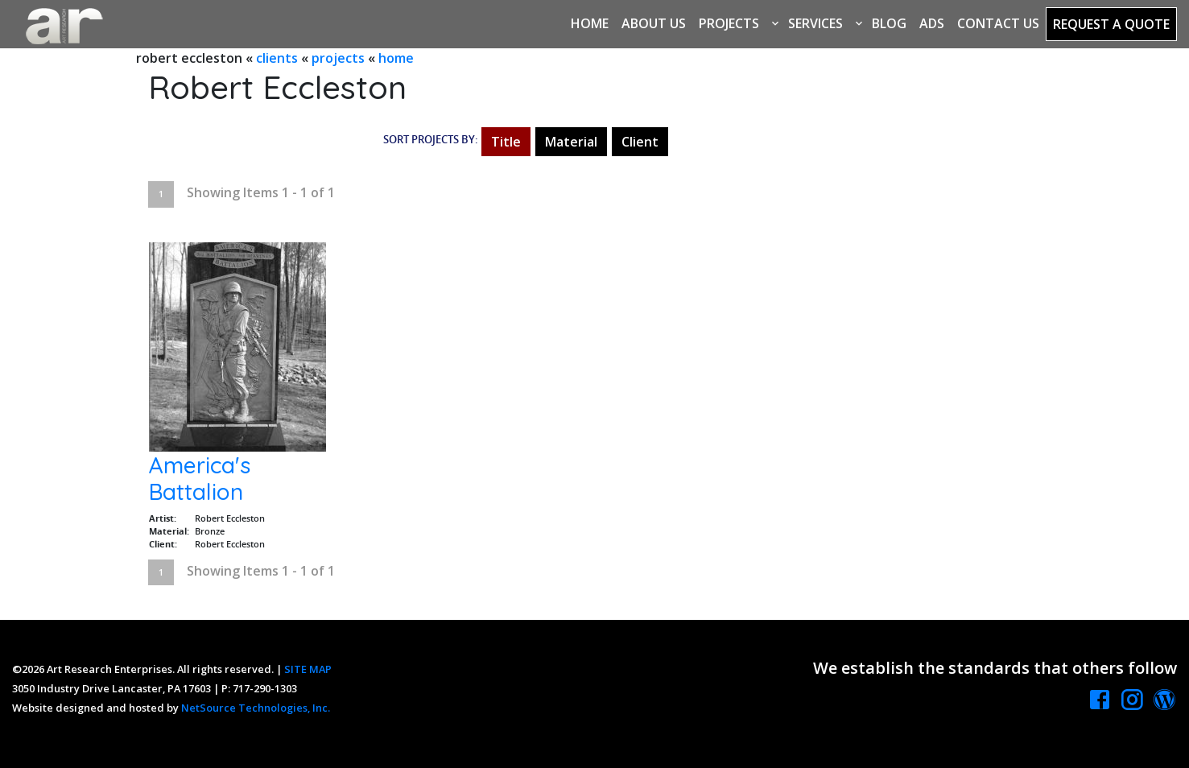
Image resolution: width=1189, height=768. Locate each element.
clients (277, 58)
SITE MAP (308, 669)
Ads (931, 23)
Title (506, 142)
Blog (889, 23)
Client (639, 142)
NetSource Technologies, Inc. (255, 707)
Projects (729, 23)
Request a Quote (1111, 24)
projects (338, 58)
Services (815, 23)
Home (590, 23)
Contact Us (998, 23)
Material (571, 142)
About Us (653, 23)
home (396, 58)
